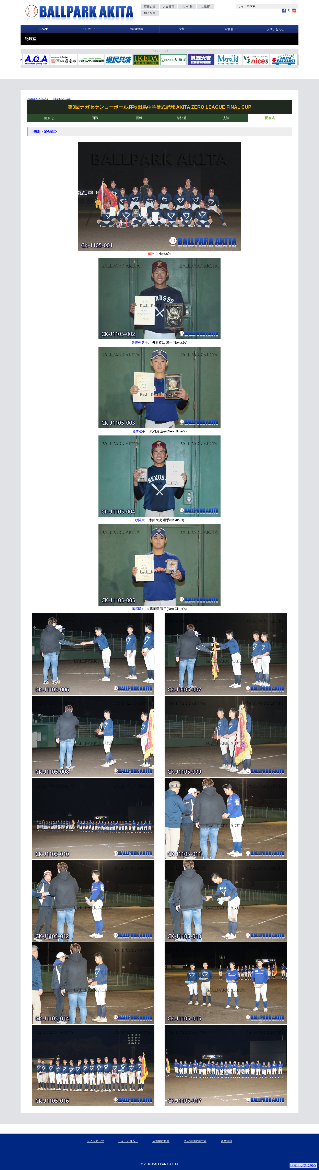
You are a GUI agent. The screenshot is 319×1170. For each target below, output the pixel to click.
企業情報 (226, 1141)
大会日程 (168, 6)
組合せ (49, 118)
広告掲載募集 (160, 1141)
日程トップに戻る (303, 1165)
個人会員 (149, 12)
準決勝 (182, 118)
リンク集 (187, 6)
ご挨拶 (205, 6)
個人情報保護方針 (195, 1141)
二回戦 (137, 118)
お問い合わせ (275, 29)
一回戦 (93, 118)
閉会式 (270, 118)
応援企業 (149, 6)
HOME (43, 29)
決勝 (226, 118)
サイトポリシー (128, 1141)
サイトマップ (95, 1141)
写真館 (229, 29)
